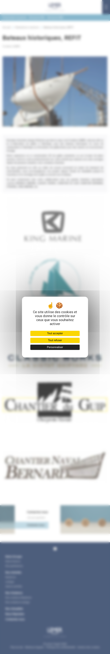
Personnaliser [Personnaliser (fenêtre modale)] (55, 347)
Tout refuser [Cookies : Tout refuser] (55, 340)
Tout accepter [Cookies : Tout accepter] (55, 333)
